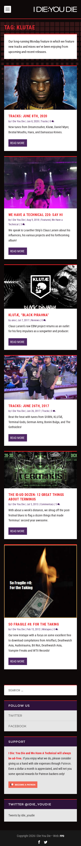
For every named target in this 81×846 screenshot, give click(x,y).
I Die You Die (18, 120)
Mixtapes (47, 628)
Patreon (66, 762)
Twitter (15, 715)
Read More (17, 142)
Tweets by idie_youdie (21, 814)
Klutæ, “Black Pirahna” (28, 314)
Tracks (44, 120)
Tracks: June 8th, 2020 (27, 115)
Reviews (35, 319)
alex (13, 319)
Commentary (47, 503)
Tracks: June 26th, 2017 (28, 405)
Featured (46, 219)
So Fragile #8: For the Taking (33, 623)
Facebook (17, 725)
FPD (62, 835)
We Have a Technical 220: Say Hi (35, 214)
